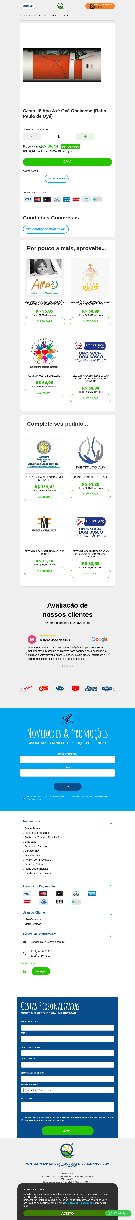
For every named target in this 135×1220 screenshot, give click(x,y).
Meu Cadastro (33, 919)
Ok (67, 786)
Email (24, 1033)
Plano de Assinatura (36, 868)
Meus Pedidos (33, 923)
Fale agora (41, 971)
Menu (28, 6)
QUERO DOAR (44, 321)
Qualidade (30, 841)
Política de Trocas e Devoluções (43, 837)
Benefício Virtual (34, 864)
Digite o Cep (30, 171)
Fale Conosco (32, 855)
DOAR (67, 161)
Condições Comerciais (38, 873)
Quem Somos (32, 828)
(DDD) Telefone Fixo (31, 1047)
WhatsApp (118, 1213)
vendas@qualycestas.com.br (48, 941)
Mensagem (26, 1099)
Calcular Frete (56, 179)
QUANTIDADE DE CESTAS (35, 130)
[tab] (62, 666)
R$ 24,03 (55, 151)
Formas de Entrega (36, 846)
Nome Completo (67, 754)
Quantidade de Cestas (32, 1073)
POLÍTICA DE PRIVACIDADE (79, 1202)
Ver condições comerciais (46, 229)
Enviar (67, 1130)
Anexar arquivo (29, 1084)
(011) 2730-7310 (41, 955)
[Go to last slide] (26, 653)
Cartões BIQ (32, 850)
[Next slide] (109, 653)
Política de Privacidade (38, 859)
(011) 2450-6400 (41, 951)
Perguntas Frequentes (37, 832)
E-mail (67, 767)
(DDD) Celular (28, 1059)
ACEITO (67, 1213)
